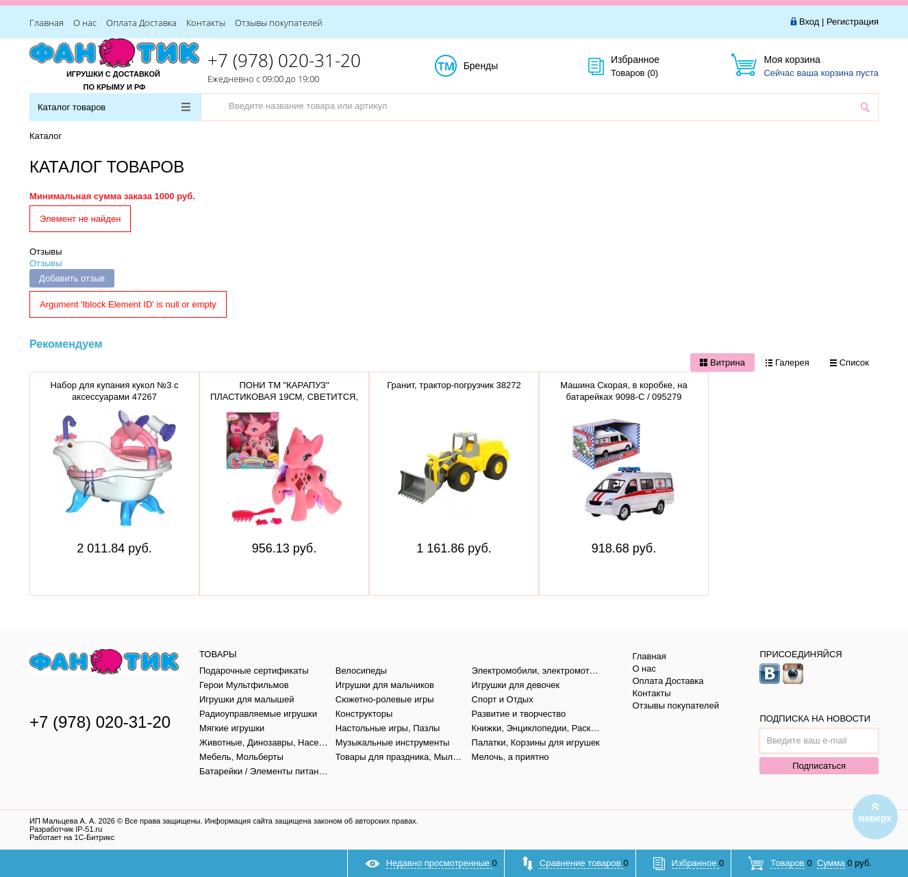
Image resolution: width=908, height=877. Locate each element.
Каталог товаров (114, 107)
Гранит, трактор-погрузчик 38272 (453, 385)
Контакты (205, 22)
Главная (46, 22)
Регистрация (853, 21)
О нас (85, 22)
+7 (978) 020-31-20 (284, 60)
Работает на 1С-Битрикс (71, 837)
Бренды (496, 66)
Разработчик (65, 829)
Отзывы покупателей (279, 22)
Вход (809, 21)
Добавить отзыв (72, 278)
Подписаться (819, 766)
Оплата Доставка (141, 22)
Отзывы (45, 251)
